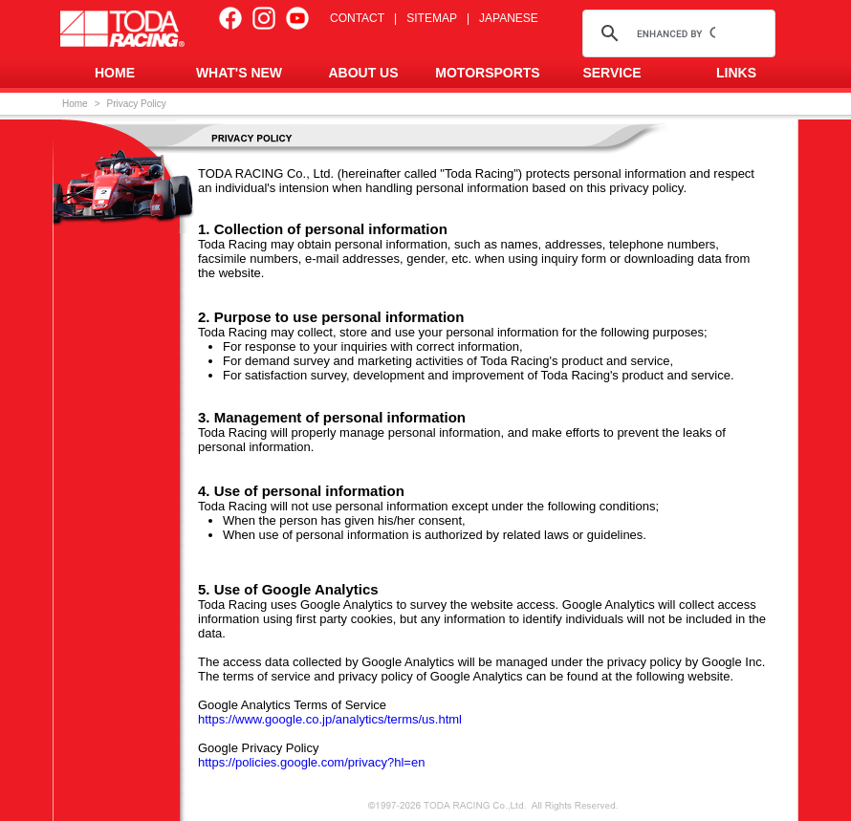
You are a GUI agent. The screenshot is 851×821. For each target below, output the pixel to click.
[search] (676, 33)
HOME (115, 72)
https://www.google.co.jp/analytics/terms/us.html (330, 719)
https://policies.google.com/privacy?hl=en (311, 762)
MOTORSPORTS (487, 72)
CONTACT (357, 18)
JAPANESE (508, 18)
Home (75, 103)
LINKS (736, 72)
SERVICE (611, 72)
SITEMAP (431, 18)
